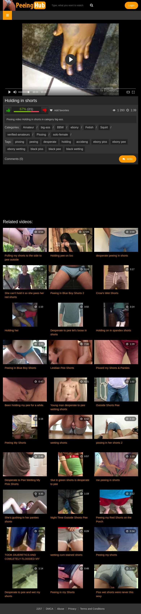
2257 (39, 608)
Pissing (41, 134)
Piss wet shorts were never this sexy (114, 594)
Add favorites (59, 110)
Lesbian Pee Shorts (62, 367)
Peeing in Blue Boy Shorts (20, 367)
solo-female (60, 134)
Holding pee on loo (61, 255)
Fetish (89, 127)
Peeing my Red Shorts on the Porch (113, 519)
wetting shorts (58, 442)
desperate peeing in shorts (112, 255)
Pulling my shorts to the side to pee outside (23, 257)
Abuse (60, 608)
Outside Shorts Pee (107, 405)
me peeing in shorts (108, 480)
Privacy (72, 608)
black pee (55, 149)
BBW (60, 127)
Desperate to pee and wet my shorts (22, 594)
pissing (19, 141)
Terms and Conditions (92, 608)
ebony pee (119, 141)
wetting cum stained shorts (66, 554)
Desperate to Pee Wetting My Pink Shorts (22, 481)
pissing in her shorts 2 (109, 442)
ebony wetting (16, 149)
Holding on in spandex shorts (113, 330)
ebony (75, 127)
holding (66, 141)
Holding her (12, 330)
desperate (49, 141)
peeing (33, 141)
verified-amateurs (18, 134)
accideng (82, 141)
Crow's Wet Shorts (107, 293)
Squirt (104, 127)
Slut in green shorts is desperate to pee (69, 481)
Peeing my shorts (106, 554)
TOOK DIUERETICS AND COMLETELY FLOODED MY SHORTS (22, 557)
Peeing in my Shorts (62, 592)
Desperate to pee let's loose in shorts (68, 332)
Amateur (28, 127)
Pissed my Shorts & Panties (112, 367)
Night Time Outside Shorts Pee (69, 517)
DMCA (49, 608)
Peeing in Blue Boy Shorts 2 (67, 293)
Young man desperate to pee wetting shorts (67, 407)
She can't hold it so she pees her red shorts (24, 295)
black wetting (74, 149)
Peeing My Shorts (15, 442)
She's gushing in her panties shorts (22, 519)
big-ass (45, 127)
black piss (37, 149)
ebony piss (100, 141)
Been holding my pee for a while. (24, 405)
